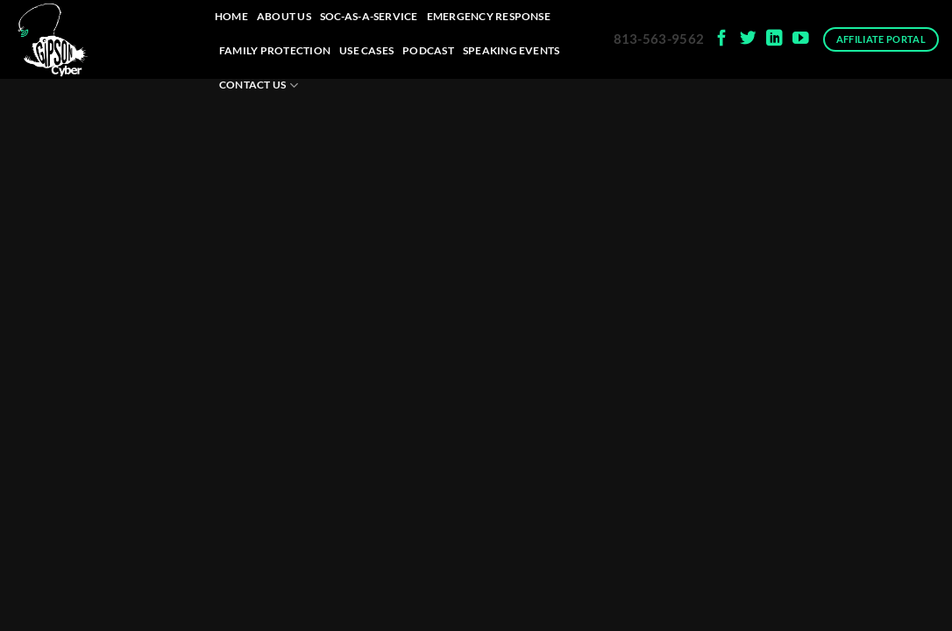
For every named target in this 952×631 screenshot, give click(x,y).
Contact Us (258, 85)
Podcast (428, 50)
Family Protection (274, 50)
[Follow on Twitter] (748, 39)
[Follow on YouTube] (800, 39)
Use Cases (366, 50)
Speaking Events (511, 50)
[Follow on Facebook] (722, 39)
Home (231, 16)
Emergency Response (489, 16)
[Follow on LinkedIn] (774, 39)
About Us (284, 16)
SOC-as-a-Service (369, 16)
